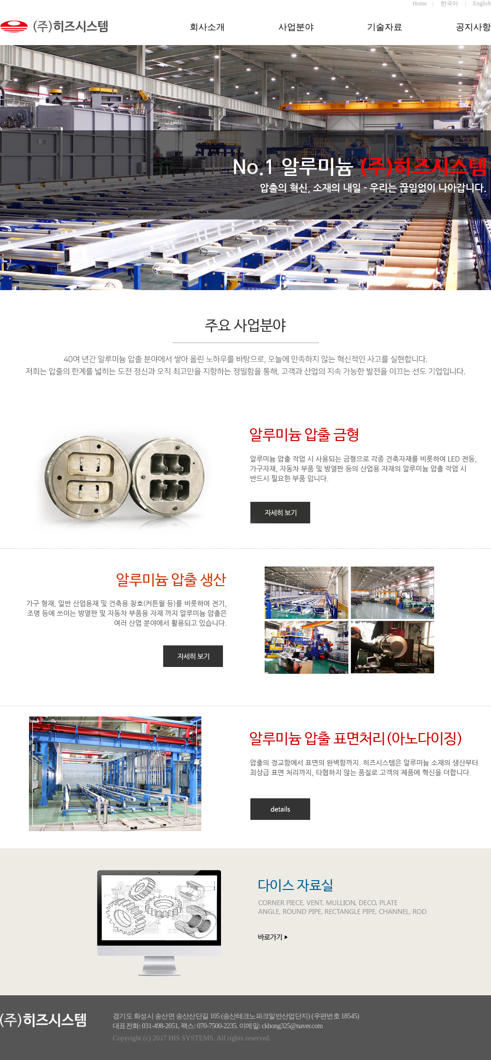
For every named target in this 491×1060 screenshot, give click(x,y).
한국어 (449, 3)
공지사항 (473, 27)
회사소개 (207, 27)
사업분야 (296, 27)
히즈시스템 (63, 33)
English (482, 3)
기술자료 (384, 27)
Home (420, 3)
